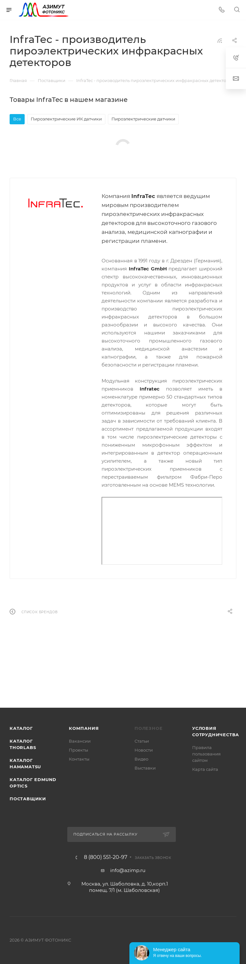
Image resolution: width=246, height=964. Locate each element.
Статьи (142, 741)
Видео (141, 759)
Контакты (79, 759)
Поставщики (28, 798)
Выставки (145, 767)
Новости (144, 750)
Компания (84, 728)
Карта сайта (205, 769)
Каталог (21, 728)
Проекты (78, 750)
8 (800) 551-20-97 (105, 857)
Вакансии (80, 741)
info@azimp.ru (127, 870)
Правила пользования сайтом (206, 754)
